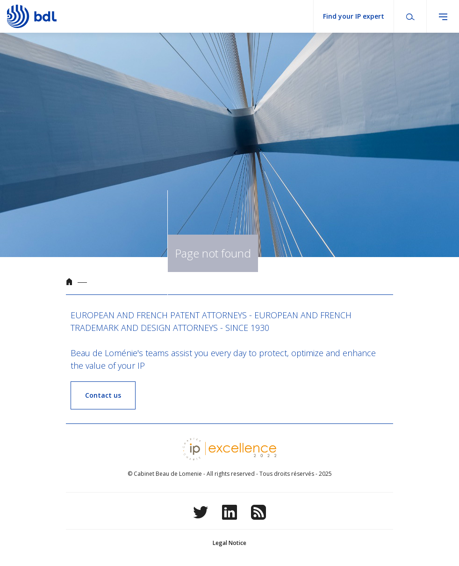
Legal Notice (229, 543)
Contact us (103, 395)
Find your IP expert (353, 16)
